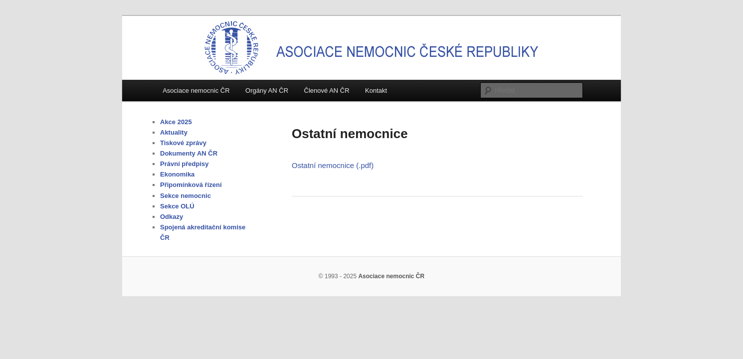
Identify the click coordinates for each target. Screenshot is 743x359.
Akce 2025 (176, 122)
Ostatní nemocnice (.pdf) (332, 165)
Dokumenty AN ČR (188, 153)
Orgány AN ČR (266, 90)
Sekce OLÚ (177, 206)
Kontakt (376, 90)
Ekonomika (177, 174)
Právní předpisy (184, 164)
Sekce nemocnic (185, 195)
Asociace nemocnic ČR (196, 90)
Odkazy (171, 216)
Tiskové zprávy (183, 143)
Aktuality (173, 132)
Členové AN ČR (327, 90)
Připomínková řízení (191, 184)
